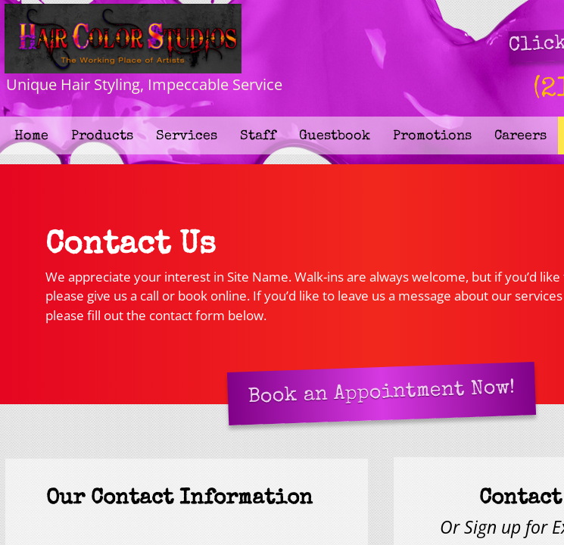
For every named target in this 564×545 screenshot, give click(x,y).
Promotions (432, 136)
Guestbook (334, 136)
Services (186, 136)
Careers (520, 136)
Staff (258, 136)
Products (102, 136)
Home (31, 136)
